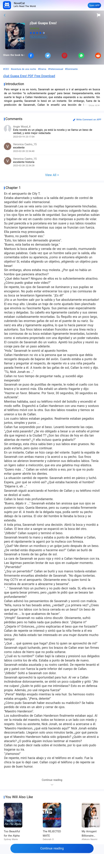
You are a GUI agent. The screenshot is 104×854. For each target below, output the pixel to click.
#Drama (42, 69)
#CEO (6, 69)
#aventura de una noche (23, 69)
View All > (52, 175)
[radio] (31, 33)
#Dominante (71, 69)
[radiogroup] (37, 33)
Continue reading (52, 848)
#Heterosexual (55, 69)
